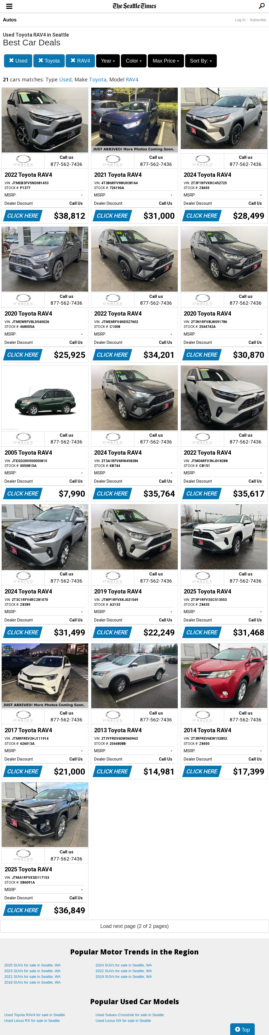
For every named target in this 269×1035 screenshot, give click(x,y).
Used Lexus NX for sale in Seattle (123, 1020)
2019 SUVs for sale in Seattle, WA (124, 976)
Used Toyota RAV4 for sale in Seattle (34, 1015)
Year (108, 61)
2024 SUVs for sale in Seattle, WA (124, 965)
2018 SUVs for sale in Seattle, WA (32, 982)
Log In (240, 20)
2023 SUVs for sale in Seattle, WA (32, 971)
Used (18, 61)
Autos (10, 20)
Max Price (166, 61)
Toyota (49, 61)
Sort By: (201, 61)
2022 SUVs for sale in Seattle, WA (124, 971)
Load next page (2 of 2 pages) (134, 926)
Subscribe (258, 20)
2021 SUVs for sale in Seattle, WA (32, 976)
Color (134, 61)
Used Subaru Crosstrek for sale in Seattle (130, 1015)
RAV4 (80, 61)
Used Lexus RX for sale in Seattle (32, 1020)
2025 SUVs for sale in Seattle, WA (32, 965)
